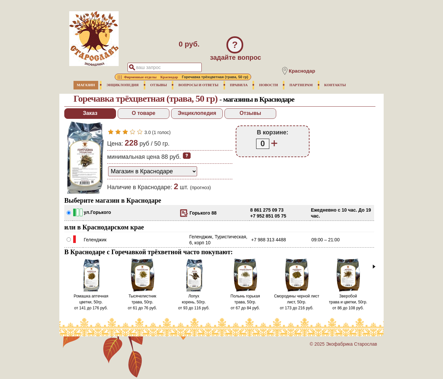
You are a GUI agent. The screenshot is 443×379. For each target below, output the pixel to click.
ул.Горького (97, 212)
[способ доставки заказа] (152, 171)
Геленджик (95, 239)
